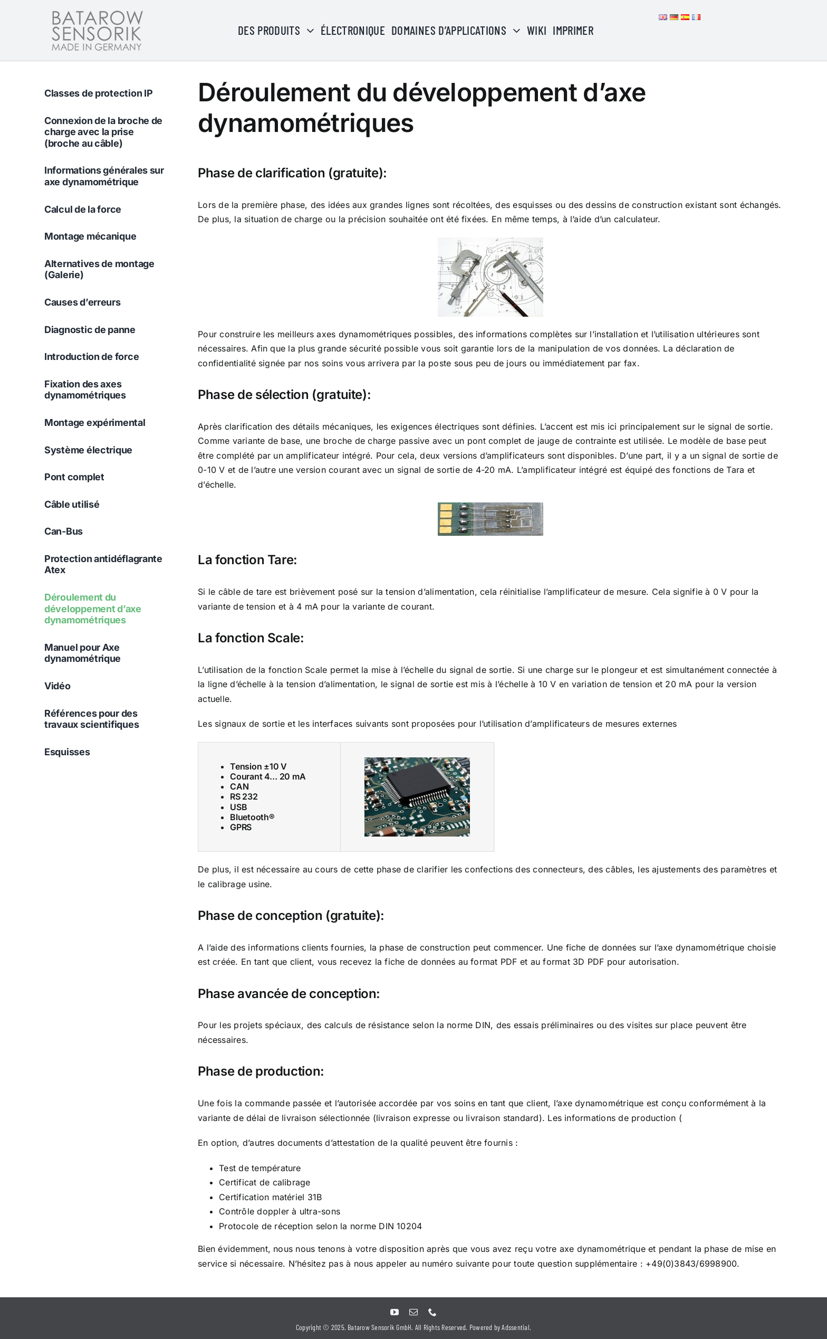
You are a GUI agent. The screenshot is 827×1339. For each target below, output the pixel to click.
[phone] (432, 1312)
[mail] (413, 1312)
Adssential (515, 1327)
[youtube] (394, 1312)
